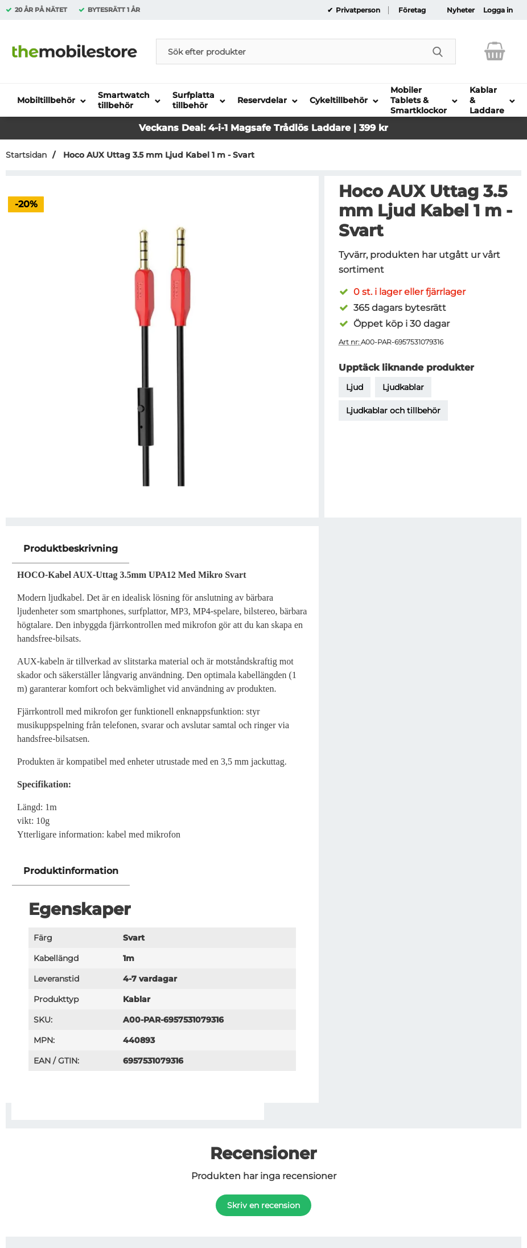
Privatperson (357, 10)
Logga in (498, 10)
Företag (412, 10)
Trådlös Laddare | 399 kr (331, 127)
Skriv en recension (263, 1205)
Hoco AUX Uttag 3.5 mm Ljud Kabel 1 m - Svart (157, 155)
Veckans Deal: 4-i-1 (184, 127)
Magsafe (252, 127)
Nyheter (461, 10)
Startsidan (26, 155)
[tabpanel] (162, 695)
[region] (162, 549)
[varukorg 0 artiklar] (495, 51)
